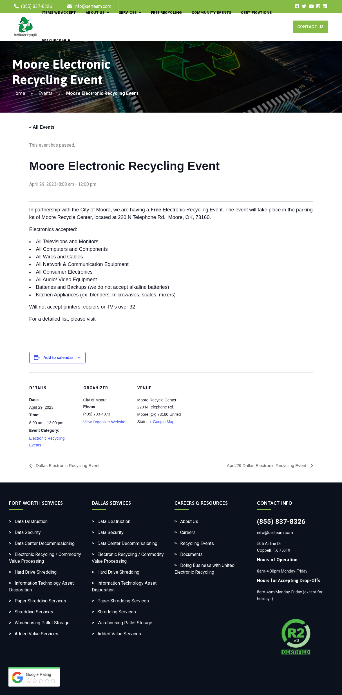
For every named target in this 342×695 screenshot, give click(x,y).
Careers (188, 532)
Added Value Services (36, 633)
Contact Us (310, 26)
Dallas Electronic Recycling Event (69, 465)
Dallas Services (111, 503)
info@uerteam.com (275, 532)
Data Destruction (31, 521)
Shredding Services (34, 611)
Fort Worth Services (36, 503)
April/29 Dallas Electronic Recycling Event (265, 465)
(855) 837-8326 (281, 522)
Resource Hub (56, 41)
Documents (191, 554)
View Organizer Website (104, 422)
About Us (189, 521)
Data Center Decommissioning (45, 543)
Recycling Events (197, 543)
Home (18, 93)
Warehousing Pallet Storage (42, 622)
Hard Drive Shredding (36, 572)
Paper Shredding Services (40, 601)
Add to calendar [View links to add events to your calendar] (58, 357)
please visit (83, 319)
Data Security (28, 532)
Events (46, 93)
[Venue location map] (221, 411)
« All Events (42, 127)
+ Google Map (161, 421)
